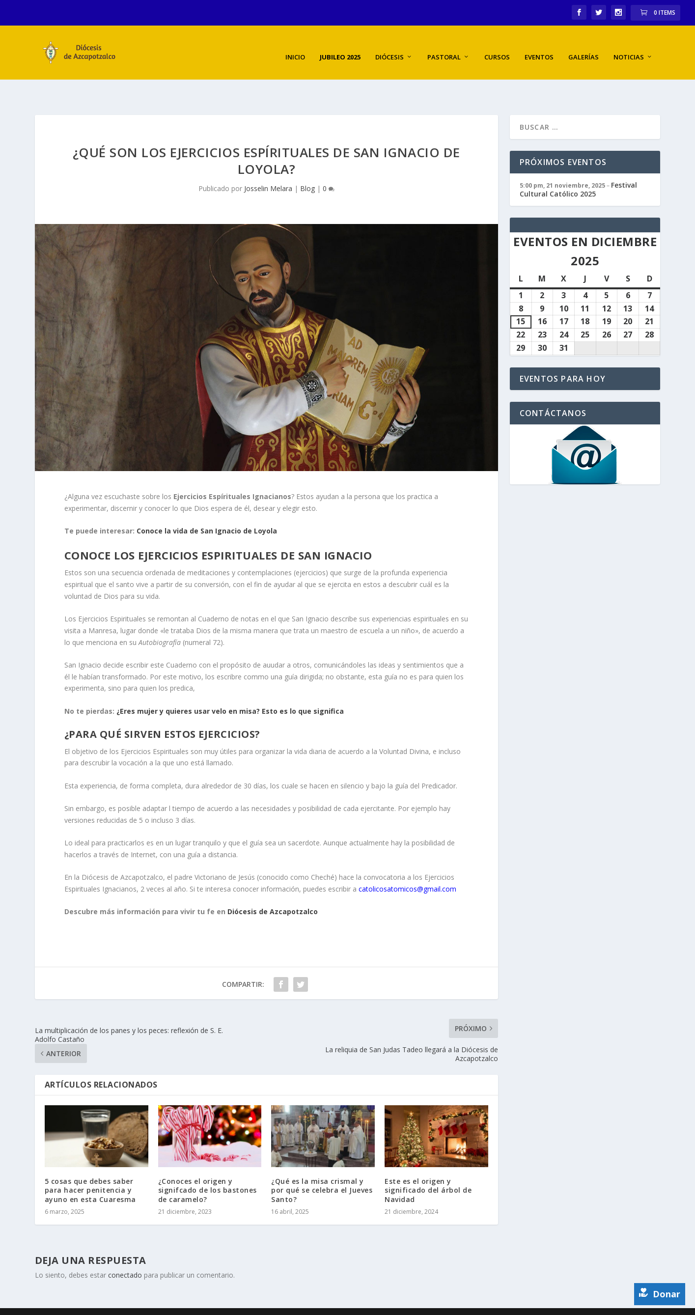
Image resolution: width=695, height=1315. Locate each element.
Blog (307, 162)
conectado (125, 1249)
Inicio (295, 47)
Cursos (497, 47)
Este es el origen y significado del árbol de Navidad (428, 1163)
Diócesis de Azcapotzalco (271, 885)
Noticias (628, 47)
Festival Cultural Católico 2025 (578, 163)
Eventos (539, 47)
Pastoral (444, 47)
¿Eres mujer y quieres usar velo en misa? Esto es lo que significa (230, 684)
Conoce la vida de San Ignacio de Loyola (207, 504)
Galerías (583, 47)
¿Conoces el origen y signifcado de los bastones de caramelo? (207, 1163)
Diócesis (389, 47)
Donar (659, 1294)
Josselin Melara (268, 162)
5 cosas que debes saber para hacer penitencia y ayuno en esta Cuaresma (90, 1163)
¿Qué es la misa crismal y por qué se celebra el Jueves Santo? (321, 1163)
